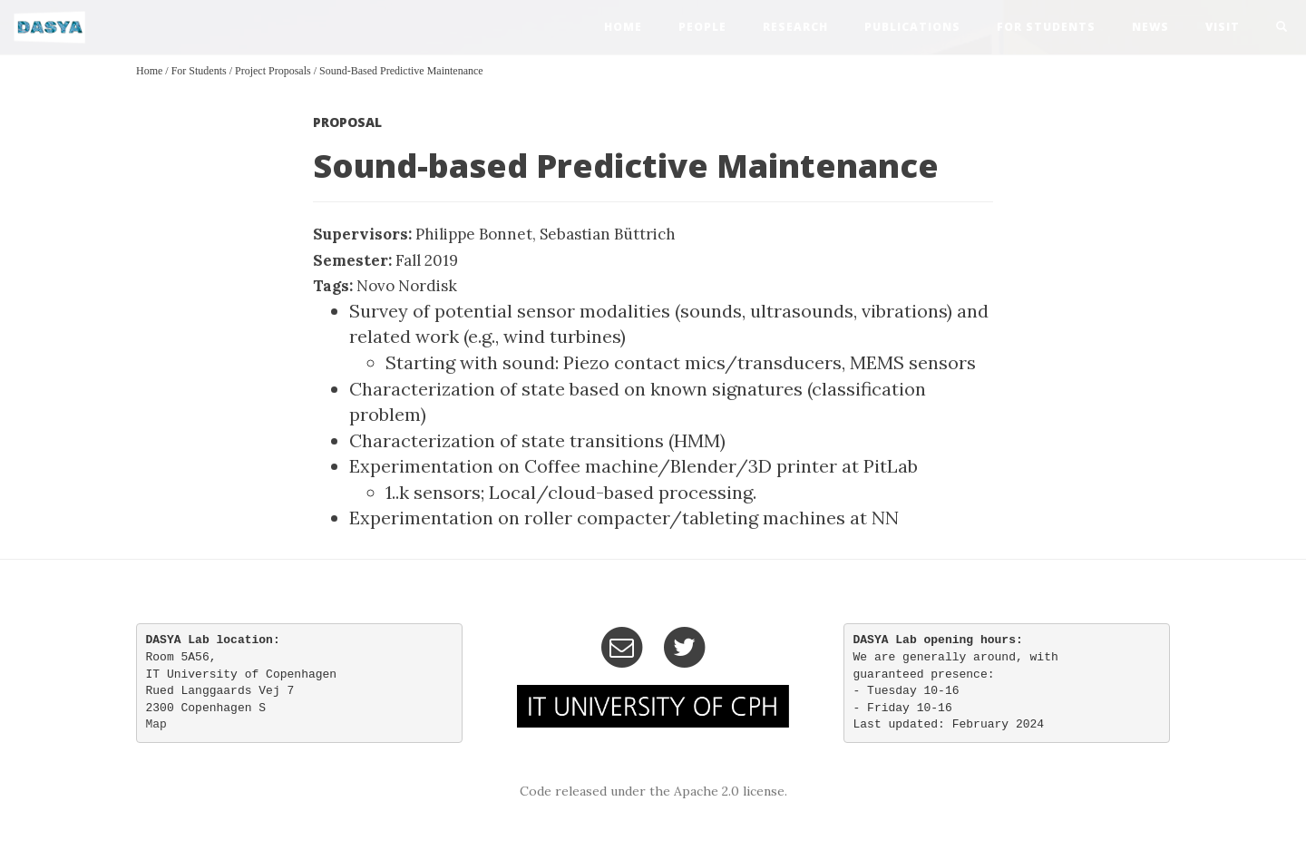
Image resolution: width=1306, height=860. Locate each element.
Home (149, 70)
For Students (1046, 26)
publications (912, 26)
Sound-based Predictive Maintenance (401, 70)
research (795, 26)
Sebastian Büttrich (608, 234)
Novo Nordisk (406, 286)
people (702, 26)
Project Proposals (273, 70)
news (1150, 26)
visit (1222, 26)
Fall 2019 (426, 260)
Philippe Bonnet (473, 234)
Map (156, 724)
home (623, 26)
